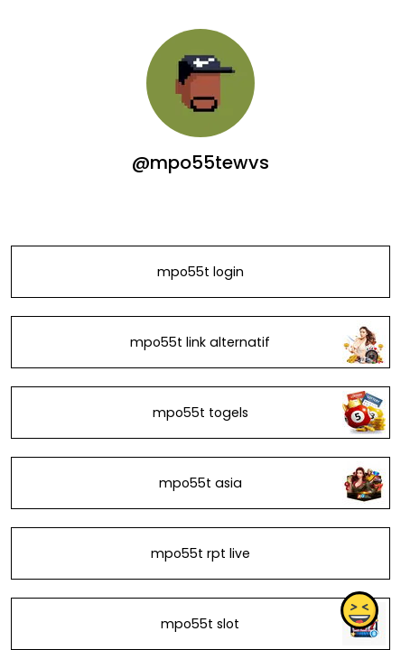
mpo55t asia (200, 483)
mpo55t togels (200, 413)
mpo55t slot (200, 624)
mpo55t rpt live (200, 553)
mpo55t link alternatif (200, 342)
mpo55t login (200, 272)
